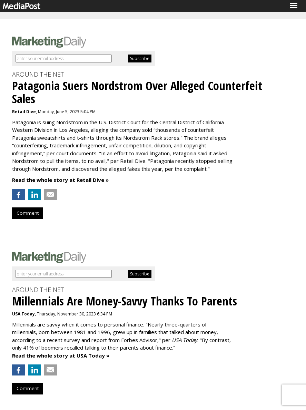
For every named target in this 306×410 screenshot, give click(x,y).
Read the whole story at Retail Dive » (60, 179)
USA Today (23, 314)
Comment (28, 213)
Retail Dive (24, 112)
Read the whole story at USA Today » (60, 355)
